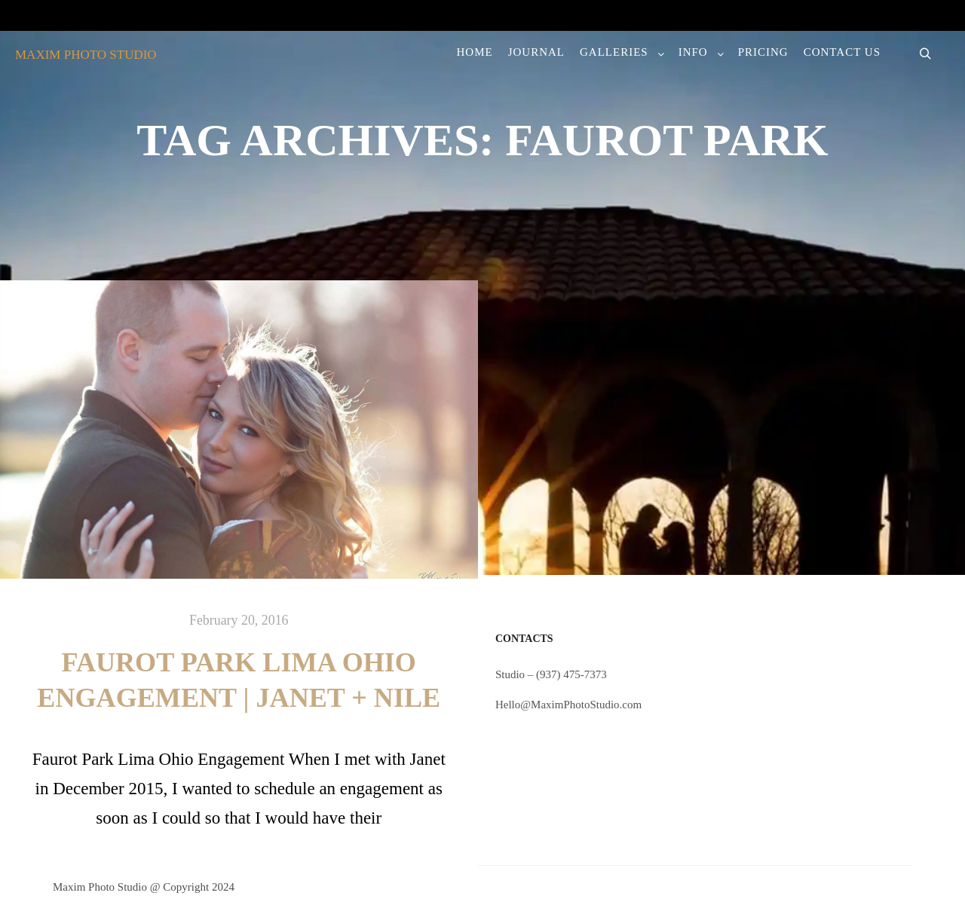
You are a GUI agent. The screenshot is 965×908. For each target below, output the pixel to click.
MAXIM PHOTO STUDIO (86, 54)
